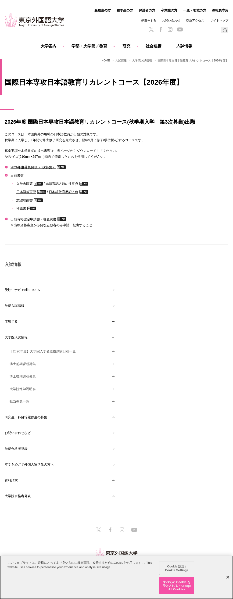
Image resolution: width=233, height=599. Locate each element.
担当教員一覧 (19, 401)
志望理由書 (24, 200)
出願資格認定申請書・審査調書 (33, 219)
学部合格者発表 (16, 449)
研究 (126, 46)
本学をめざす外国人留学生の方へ (29, 464)
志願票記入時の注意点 (62, 183)
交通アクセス (195, 20)
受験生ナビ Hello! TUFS (22, 290)
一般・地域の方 (194, 10)
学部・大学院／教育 (89, 46)
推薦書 (21, 208)
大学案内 (49, 46)
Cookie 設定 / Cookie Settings (176, 568)
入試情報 (184, 46)
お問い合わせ (171, 20)
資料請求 (11, 480)
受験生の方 (102, 10)
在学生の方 (125, 10)
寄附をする (148, 20)
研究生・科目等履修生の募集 (26, 417)
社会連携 (153, 46)
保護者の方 (147, 10)
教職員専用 (220, 10)
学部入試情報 (14, 306)
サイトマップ (219, 20)
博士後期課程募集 (23, 376)
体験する (11, 321)
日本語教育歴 (26, 192)
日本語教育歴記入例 (63, 192)
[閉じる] (228, 577)
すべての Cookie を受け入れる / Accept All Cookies (177, 585)
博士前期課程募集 (23, 364)
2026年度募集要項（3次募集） (33, 167)
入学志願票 (24, 183)
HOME (105, 60)
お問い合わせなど (18, 433)
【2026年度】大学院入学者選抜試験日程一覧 (43, 351)
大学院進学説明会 (23, 389)
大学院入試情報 (142, 60)
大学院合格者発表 (18, 496)
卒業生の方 (169, 10)
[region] (116, 577)
